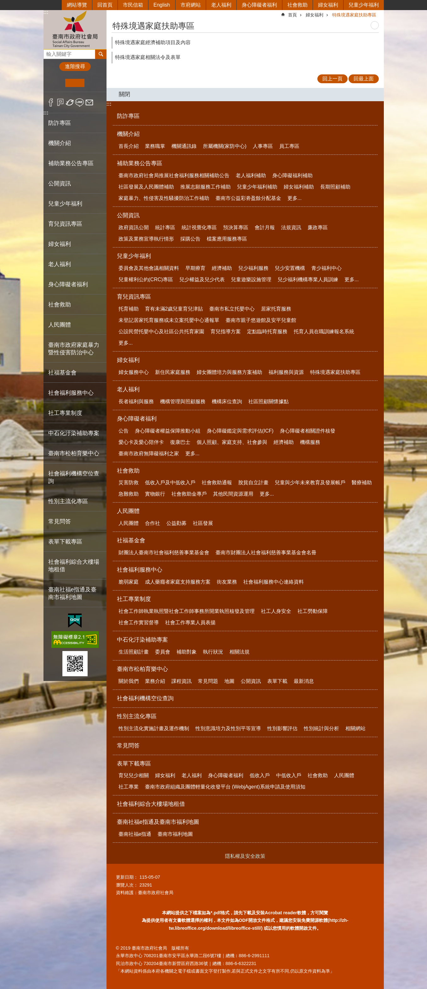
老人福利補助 (251, 175)
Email (89, 102)
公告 (123, 430)
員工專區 (289, 146)
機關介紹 (128, 134)
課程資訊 (181, 681)
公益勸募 (176, 523)
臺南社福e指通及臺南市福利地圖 (158, 822)
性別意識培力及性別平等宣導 (228, 728)
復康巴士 (180, 442)
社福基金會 (131, 540)
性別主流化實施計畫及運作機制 (153, 728)
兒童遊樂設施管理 (251, 279)
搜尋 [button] (101, 54)
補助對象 (186, 651)
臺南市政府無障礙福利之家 (148, 453)
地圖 (229, 681)
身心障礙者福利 (259, 5)
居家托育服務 (276, 308)
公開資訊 (128, 215)
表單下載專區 (134, 763)
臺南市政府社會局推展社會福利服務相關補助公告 (173, 175)
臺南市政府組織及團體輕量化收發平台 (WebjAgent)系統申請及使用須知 (225, 786)
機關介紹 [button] (59, 143)
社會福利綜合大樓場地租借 (73, 566)
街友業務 (227, 582)
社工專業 (128, 786)
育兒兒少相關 (133, 775)
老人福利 (221, 5)
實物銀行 (155, 494)
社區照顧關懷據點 (268, 401)
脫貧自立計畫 (253, 482)
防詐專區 (59, 123)
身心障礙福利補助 (292, 175)
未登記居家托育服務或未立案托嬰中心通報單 (168, 320)
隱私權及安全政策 (245, 856)
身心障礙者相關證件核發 (307, 430)
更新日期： (127, 877)
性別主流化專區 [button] (68, 501)
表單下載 (277, 681)
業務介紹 (155, 681)
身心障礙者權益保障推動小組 (167, 430)
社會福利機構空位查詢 (73, 477)
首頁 (292, 14)
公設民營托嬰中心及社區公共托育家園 (161, 331)
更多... (294, 198)
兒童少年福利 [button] (65, 204)
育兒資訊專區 (134, 297)
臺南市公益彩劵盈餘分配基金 (248, 198)
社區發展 (203, 523)
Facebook (51, 102)
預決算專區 (235, 227)
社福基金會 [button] (62, 372)
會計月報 (265, 227)
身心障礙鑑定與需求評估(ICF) (240, 430)
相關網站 (355, 728)
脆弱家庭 (128, 582)
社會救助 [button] (59, 304)
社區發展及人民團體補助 (146, 186)
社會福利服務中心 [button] (71, 393)
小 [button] (55, 83)
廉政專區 (318, 227)
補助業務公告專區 (139, 163)
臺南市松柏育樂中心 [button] (73, 453)
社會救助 (297, 5)
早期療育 (195, 268)
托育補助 (128, 308)
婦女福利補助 (299, 186)
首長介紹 (128, 146)
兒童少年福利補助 (257, 186)
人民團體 (128, 511)
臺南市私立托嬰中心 (232, 308)
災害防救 (128, 482)
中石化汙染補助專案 (142, 640)
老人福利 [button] (59, 264)
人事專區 (263, 146)
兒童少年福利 (364, 5)
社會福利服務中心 (139, 570)
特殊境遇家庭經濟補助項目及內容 (153, 42)
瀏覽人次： (127, 884)
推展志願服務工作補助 (205, 186)
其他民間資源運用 (233, 494)
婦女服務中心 (133, 372)
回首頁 (105, 5)
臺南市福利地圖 (175, 834)
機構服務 (310, 442)
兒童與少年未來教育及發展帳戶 (310, 482)
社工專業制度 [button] (65, 413)
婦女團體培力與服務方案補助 (229, 372)
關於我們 (128, 681)
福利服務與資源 (286, 372)
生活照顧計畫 (133, 651)
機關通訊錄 (184, 146)
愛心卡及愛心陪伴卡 (141, 442)
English (161, 5)
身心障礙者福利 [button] (68, 284)
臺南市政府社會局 (75, 29)
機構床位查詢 (227, 401)
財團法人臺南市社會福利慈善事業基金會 (163, 552)
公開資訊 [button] (59, 183)
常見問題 (208, 681)
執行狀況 (213, 651)
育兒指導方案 (226, 331)
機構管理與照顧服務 (182, 401)
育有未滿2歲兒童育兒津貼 (174, 308)
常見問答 (59, 521)
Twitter (70, 102)
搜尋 (48, 52)
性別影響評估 (282, 728)
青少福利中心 (326, 268)
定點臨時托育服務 (267, 331)
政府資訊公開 (133, 227)
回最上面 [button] (364, 78)
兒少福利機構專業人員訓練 (308, 279)
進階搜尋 (75, 66)
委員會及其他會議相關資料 (148, 268)
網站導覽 (77, 5)
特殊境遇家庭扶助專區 (354, 14)
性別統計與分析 (321, 728)
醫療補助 (362, 482)
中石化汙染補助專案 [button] (73, 433)
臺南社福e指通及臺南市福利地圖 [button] (72, 593)
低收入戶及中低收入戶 (170, 482)
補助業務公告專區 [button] (71, 163)
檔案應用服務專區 (227, 238)
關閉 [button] (124, 94)
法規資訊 (291, 227)
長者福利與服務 (136, 401)
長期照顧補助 (335, 186)
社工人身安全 (276, 611)
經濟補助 (222, 268)
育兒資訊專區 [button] (65, 224)
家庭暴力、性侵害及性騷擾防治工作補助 (163, 198)
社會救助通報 (217, 482)
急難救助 (128, 494)
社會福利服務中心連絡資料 (273, 582)
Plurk (60, 102)
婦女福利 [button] (59, 244)
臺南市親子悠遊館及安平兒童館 (261, 320)
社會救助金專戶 (189, 494)
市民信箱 (133, 5)
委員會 (162, 651)
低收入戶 (260, 775)
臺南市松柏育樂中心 (142, 669)
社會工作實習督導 (138, 622)
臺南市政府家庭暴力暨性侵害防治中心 (73, 349)
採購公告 (190, 238)
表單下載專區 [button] (65, 541)
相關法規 (239, 651)
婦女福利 (328, 5)
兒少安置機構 (290, 268)
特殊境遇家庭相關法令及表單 (148, 57)
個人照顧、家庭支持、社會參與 (232, 442)
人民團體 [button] (59, 325)
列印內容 (375, 25)
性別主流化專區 (137, 716)
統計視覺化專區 (199, 227)
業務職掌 (155, 146)
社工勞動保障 (312, 611)
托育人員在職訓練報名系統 (324, 331)
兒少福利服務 (253, 268)
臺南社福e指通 (135, 834)
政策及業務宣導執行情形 (146, 238)
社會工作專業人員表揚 (190, 622)
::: (46, 12)
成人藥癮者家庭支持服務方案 (178, 582)
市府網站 (191, 5)
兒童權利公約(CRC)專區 (145, 279)
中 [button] (74, 83)
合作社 (152, 523)
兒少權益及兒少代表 (202, 279)
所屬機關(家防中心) (225, 146)
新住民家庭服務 (172, 372)
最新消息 (304, 681)
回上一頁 (332, 78)
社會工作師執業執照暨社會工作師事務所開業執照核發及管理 (186, 611)
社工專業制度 (134, 599)
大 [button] (94, 83)
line (79, 102)
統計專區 (165, 227)
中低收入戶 (288, 775)
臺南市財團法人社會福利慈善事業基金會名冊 (266, 552)
